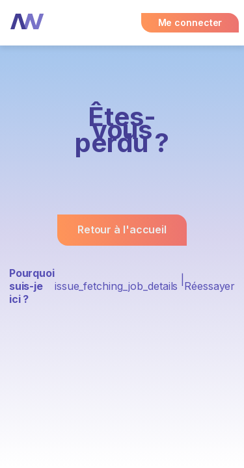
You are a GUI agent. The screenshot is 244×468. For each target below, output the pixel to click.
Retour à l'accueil (122, 229)
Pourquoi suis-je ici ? (32, 286)
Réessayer (209, 286)
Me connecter (190, 22)
